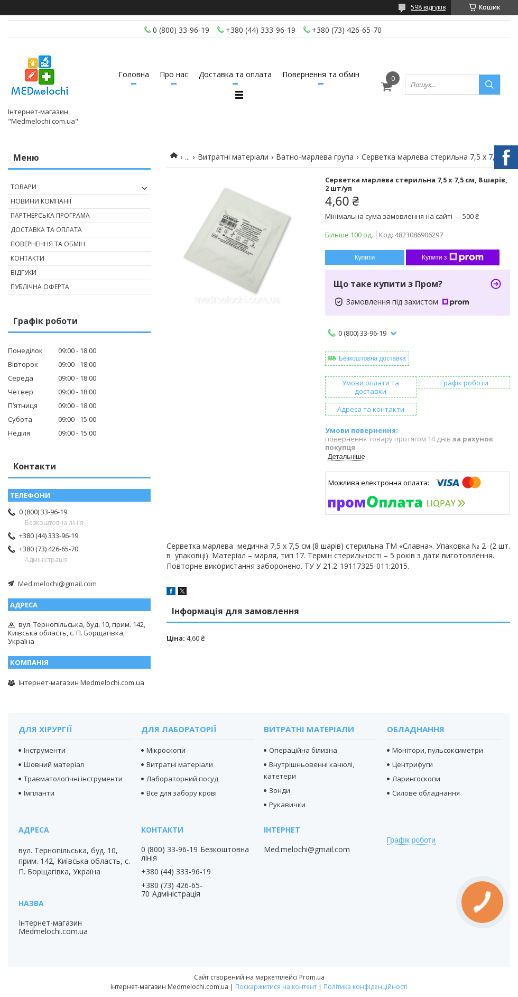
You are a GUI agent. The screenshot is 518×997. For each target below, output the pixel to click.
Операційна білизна (303, 750)
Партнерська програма (50, 215)
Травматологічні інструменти (73, 778)
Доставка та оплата (235, 74)
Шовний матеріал (54, 764)
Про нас (174, 74)
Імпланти (39, 793)
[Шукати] (489, 85)
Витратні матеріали (233, 157)
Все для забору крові (181, 793)
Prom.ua (312, 977)
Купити (365, 257)
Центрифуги (412, 764)
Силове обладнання (426, 793)
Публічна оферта (40, 286)
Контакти (27, 258)
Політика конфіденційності (365, 986)
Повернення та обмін (320, 74)
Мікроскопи (166, 750)
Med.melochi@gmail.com (57, 583)
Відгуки (23, 272)
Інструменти (45, 750)
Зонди (279, 790)
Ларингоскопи (416, 778)
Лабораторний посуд (182, 778)
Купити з (453, 257)
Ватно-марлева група (315, 157)
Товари (23, 186)
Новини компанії (41, 201)
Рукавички (287, 804)
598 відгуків (428, 7)
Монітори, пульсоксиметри (437, 750)
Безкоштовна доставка (372, 358)
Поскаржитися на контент (276, 986)
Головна (133, 74)
